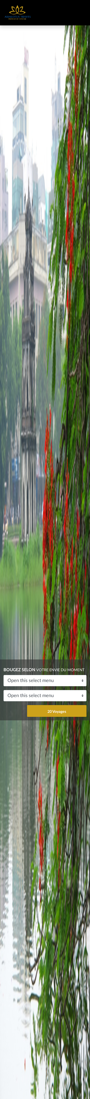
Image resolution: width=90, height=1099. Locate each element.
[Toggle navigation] (78, 13)
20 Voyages (56, 712)
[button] (7, 549)
